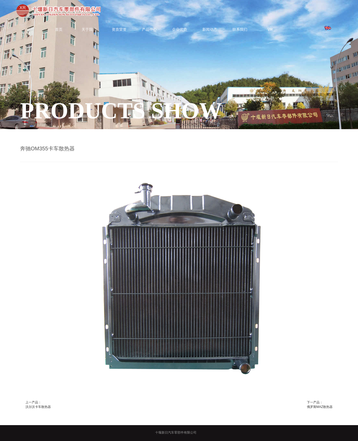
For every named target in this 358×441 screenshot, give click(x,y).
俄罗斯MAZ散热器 (320, 407)
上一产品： (33, 402)
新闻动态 (209, 29)
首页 (58, 29)
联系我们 (239, 29)
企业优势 (179, 29)
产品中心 (149, 29)
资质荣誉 (119, 29)
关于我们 (89, 29)
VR (269, 29)
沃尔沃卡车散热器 (38, 407)
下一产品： (315, 402)
